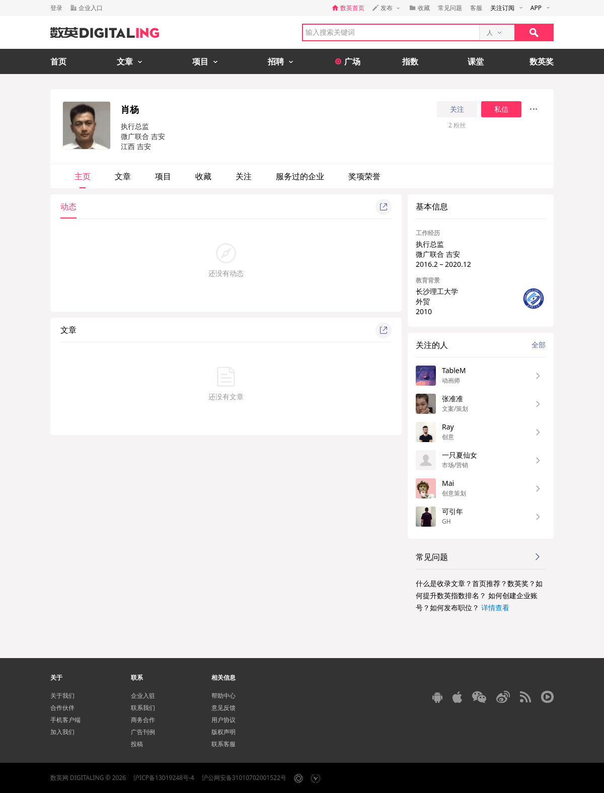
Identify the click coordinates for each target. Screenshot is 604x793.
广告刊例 (143, 732)
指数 (410, 61)
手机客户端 (65, 719)
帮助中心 (223, 695)
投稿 (137, 744)
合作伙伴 (62, 707)
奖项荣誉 (364, 176)
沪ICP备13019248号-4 (163, 777)
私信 (501, 109)
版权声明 (223, 732)
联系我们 (143, 707)
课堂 (476, 61)
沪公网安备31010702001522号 (244, 777)
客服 (476, 8)
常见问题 (450, 8)
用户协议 (223, 719)
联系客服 (223, 744)
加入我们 (62, 732)
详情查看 (495, 607)
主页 (82, 176)
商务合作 (143, 719)
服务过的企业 (300, 176)
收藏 (203, 176)
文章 (123, 176)
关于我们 (62, 695)
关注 (457, 109)
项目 (163, 176)
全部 (539, 344)
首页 (58, 61)
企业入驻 (143, 695)
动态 (68, 206)
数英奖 (542, 61)
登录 (56, 8)
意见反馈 (223, 707)
